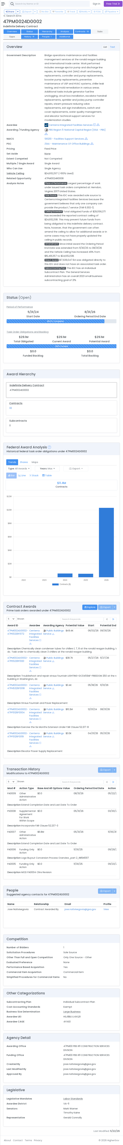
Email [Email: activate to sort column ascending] (68, 904)
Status (29, 31)
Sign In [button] (96, 3)
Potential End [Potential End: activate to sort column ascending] (108, 625)
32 (10, 408)
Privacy (38, 1140)
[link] (113, 619)
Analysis (65, 31)
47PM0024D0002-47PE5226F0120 (17, 659)
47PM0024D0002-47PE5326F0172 (17, 632)
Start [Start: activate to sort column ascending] (91, 625)
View (106, 909)
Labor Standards (73, 1098)
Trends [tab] (12, 462)
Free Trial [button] (113, 3)
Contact (18, 1140)
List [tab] (105, 47)
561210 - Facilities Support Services (64, 138)
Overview (12, 31)
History (29, 36)
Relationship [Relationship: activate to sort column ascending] (41, 904)
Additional (64, 36)
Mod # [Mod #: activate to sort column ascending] (11, 788)
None (48, 153)
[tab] (11, 476)
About (7, 1140)
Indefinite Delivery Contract (27, 385)
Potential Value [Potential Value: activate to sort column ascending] (75, 625)
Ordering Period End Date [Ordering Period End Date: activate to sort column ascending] (89, 788)
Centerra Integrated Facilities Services (71, 125)
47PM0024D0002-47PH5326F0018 (17, 686)
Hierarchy (47, 31)
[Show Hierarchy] (98, 124)
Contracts (82, 31)
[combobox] (57, 4)
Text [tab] (112, 47)
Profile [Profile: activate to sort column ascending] (107, 904)
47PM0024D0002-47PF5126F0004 (17, 711)
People (47, 36)
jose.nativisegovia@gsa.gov (80, 909)
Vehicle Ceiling (15, 173)
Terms (28, 1140)
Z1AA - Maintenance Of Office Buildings (67, 143)
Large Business (72, 1011)
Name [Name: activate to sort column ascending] (10, 904)
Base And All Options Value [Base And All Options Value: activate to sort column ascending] (53, 788)
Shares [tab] (24, 462)
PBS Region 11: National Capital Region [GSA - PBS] (77, 129)
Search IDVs (12, 15)
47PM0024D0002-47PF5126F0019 (17, 735)
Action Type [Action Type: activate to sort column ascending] (26, 788)
